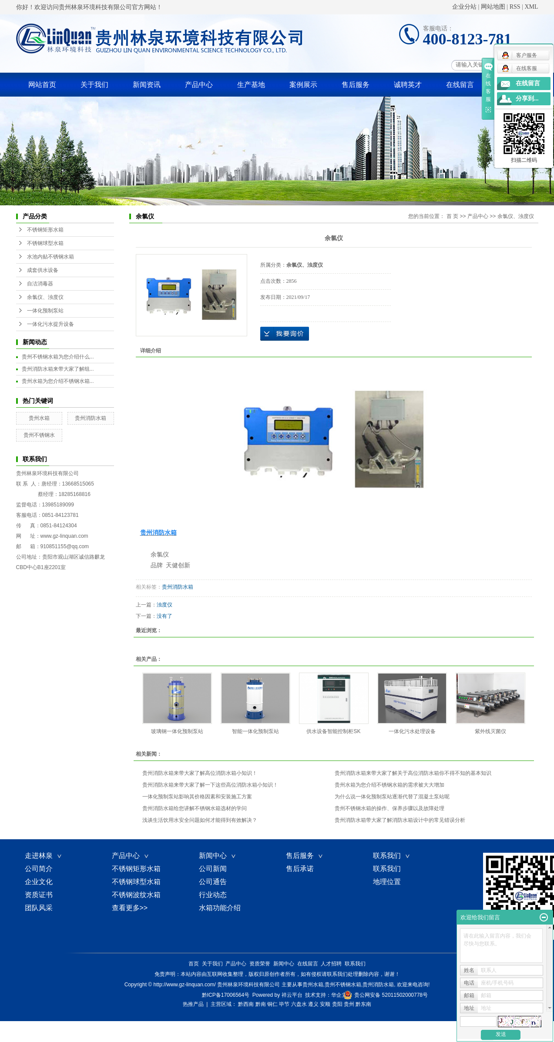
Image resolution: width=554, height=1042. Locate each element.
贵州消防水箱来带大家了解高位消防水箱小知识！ (199, 773)
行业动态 (213, 894)
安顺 (325, 1004)
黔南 (260, 1004)
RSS (515, 6)
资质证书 (39, 894)
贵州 (349, 1004)
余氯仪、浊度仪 (45, 297)
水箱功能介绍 (220, 907)
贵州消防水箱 (90, 418)
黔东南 (363, 1004)
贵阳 (337, 1004)
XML (531, 6)
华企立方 (341, 995)
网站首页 (42, 84)
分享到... (527, 98)
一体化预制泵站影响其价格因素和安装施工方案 (197, 797)
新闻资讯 (147, 84)
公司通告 (213, 881)
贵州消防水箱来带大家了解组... (58, 369)
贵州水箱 (39, 418)
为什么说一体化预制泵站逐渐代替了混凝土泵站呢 (392, 797)
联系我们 (392, 855)
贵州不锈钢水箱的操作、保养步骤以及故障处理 (389, 808)
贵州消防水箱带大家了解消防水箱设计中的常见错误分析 (400, 820)
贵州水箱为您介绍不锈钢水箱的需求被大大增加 (389, 785)
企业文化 (39, 881)
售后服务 (355, 84)
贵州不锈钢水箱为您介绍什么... (58, 357)
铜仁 (272, 1004)
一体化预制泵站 (45, 311)
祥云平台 (292, 995)
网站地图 (493, 6)
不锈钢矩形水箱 (45, 230)
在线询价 (284, 334)
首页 (193, 964)
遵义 (313, 1004)
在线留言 (460, 84)
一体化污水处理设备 (412, 731)
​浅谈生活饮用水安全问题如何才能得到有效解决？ (199, 820)
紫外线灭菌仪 (490, 731)
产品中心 (199, 84)
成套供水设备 (42, 270)
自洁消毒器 (40, 284)
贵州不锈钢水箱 (343, 985)
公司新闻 (213, 868)
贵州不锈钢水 (39, 435)
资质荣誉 (259, 964)
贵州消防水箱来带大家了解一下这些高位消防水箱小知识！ (210, 785)
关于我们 (94, 84)
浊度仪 (164, 605)
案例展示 (303, 84)
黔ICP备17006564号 (225, 995)
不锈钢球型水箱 (45, 243)
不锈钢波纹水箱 (136, 894)
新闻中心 (218, 855)
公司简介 (39, 868)
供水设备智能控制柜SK (333, 731)
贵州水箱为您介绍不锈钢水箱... (58, 381)
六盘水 (299, 1004)
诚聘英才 (408, 84)
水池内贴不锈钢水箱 (50, 257)
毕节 (284, 1004)
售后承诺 (300, 868)
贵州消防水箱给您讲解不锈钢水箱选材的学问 (194, 808)
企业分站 (464, 6)
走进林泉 (44, 855)
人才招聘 (331, 964)
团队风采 (39, 907)
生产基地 (251, 84)
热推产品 (193, 1004)
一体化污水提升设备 (50, 324)
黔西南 (246, 1004)
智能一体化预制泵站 (255, 731)
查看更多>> (130, 907)
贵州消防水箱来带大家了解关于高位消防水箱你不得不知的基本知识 (413, 773)
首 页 (452, 216)
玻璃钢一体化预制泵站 (177, 731)
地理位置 (387, 881)
